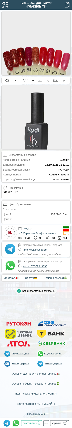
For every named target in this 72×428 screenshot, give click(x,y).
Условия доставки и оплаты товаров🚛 (36, 373)
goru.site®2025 (36, 413)
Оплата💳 (31, 277)
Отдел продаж (20, 353)
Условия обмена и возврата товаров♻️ (36, 383)
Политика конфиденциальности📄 (36, 393)
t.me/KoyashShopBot (35, 249)
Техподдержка (20, 363)
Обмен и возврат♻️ (55, 277)
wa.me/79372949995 (35, 266)
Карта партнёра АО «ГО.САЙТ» (36, 403)
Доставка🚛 (11, 277)
